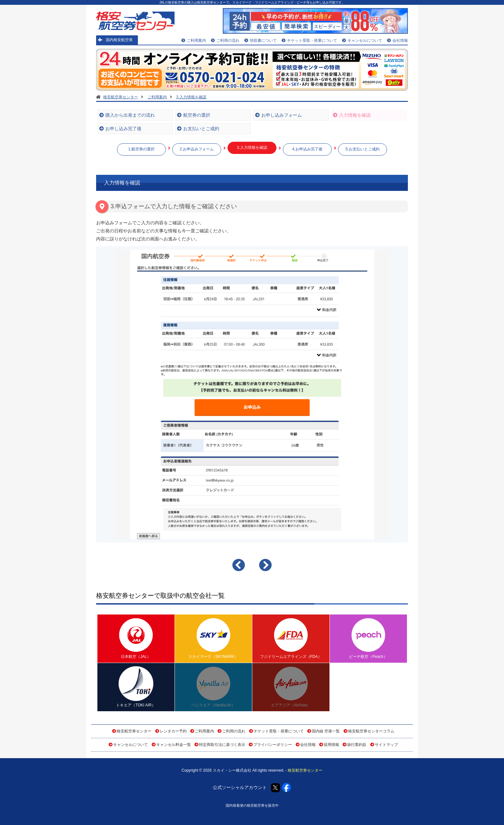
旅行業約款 (356, 744)
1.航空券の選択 (141, 149)
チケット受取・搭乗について (309, 40)
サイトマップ (386, 744)
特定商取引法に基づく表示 (222, 744)
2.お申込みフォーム (197, 149)
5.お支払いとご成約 (363, 149)
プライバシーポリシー (272, 744)
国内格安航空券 (115, 40)
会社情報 (397, 40)
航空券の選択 (193, 115)
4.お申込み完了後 (307, 149)
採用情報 (331, 744)
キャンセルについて (362, 40)
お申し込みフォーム (278, 115)
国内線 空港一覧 (326, 731)
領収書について (260, 40)
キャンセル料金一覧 (173, 744)
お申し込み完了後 (120, 128)
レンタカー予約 (173, 731)
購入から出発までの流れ (127, 115)
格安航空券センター (134, 731)
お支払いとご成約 (198, 128)
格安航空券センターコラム (371, 731)
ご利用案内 (193, 40)
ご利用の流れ (225, 40)
